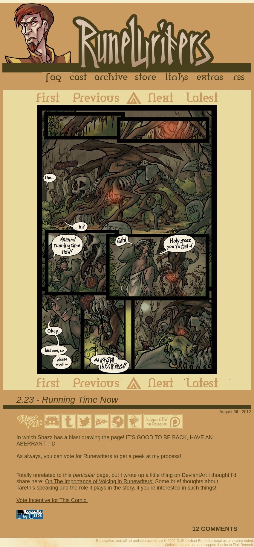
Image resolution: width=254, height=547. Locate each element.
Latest (207, 97)
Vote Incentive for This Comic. (52, 500)
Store (145, 77)
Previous (91, 97)
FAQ (53, 77)
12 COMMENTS (215, 528)
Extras (211, 77)
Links (176, 77)
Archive (111, 77)
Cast (78, 77)
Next (165, 97)
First (43, 97)
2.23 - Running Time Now (67, 399)
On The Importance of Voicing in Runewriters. (99, 481)
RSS (240, 77)
